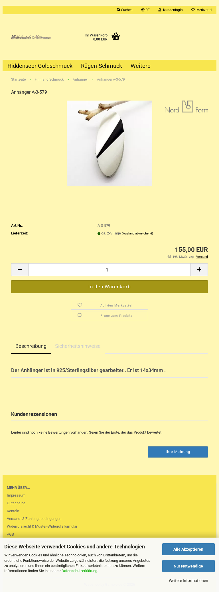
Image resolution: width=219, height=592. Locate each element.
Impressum (16, 495)
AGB (10, 534)
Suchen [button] (125, 10)
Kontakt (13, 511)
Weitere (141, 65)
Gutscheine (16, 503)
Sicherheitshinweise (78, 346)
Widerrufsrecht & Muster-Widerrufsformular (42, 526)
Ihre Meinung (178, 452)
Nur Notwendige (188, 566)
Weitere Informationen (188, 580)
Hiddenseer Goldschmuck (39, 65)
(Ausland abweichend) (137, 233)
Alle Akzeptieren (188, 549)
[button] (145, 10)
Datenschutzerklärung (79, 571)
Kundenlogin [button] (170, 10)
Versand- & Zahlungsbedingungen (34, 519)
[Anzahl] (109, 269)
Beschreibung (30, 346)
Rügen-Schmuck (101, 65)
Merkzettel (201, 10)
